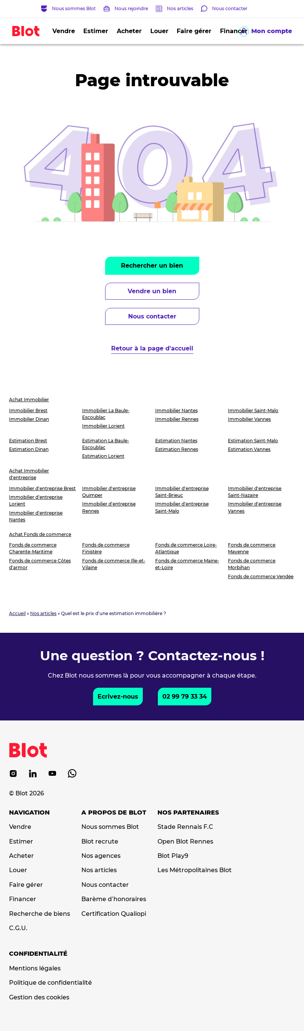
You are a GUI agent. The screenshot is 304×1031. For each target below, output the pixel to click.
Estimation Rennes (176, 449)
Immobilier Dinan (29, 419)
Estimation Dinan (29, 449)
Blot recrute (99, 841)
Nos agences (101, 856)
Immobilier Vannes (249, 419)
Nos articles (180, 8)
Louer (159, 31)
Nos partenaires (188, 812)
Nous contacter (152, 316)
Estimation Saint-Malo (253, 440)
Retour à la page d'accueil (152, 348)
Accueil (17, 613)
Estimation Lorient (103, 456)
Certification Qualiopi (113, 914)
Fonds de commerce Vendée (260, 576)
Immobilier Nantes (176, 410)
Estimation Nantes (176, 440)
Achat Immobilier (29, 399)
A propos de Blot (113, 812)
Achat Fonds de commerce (40, 534)
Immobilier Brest (28, 410)
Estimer (95, 31)
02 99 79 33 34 (184, 696)
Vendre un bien (152, 291)
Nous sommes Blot (110, 827)
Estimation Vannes (249, 449)
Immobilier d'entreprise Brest (42, 488)
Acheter (129, 31)
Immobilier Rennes (177, 419)
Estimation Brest (28, 440)
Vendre (63, 31)
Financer (22, 899)
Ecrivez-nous (118, 696)
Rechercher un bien (152, 265)
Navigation (29, 812)
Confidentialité (38, 953)
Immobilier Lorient (103, 426)
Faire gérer (194, 31)
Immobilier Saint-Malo (253, 410)
